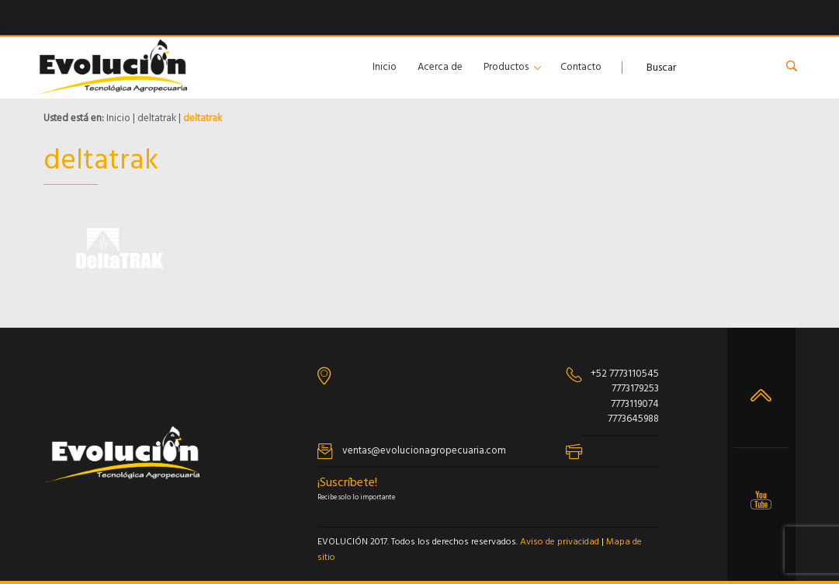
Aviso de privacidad (559, 542)
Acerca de (440, 67)
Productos (506, 67)
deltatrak (156, 118)
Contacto (581, 67)
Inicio (385, 67)
